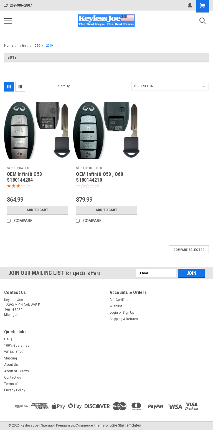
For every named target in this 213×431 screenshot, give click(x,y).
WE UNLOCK (13, 352)
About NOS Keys (16, 371)
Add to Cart (37, 210)
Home (8, 45)
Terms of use (14, 384)
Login (114, 313)
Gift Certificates (121, 300)
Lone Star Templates (125, 425)
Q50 (37, 45)
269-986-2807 (18, 5)
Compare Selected (188, 250)
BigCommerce (82, 425)
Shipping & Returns (124, 319)
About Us (11, 365)
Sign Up (128, 313)
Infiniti (23, 45)
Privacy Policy (14, 390)
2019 (49, 45)
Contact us (12, 377)
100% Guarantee (16, 346)
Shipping (10, 358)
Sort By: (64, 86)
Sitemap (47, 425)
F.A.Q (8, 339)
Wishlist (116, 306)
